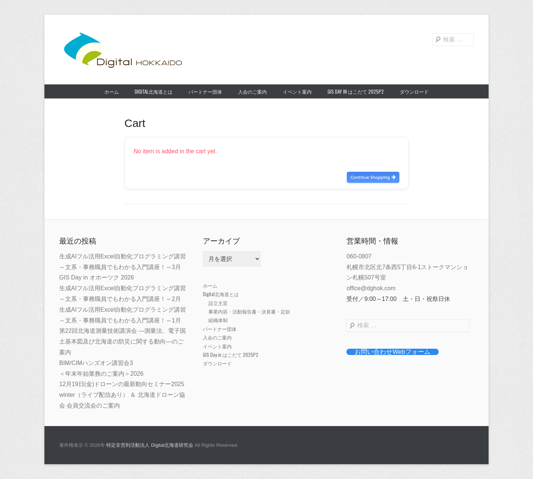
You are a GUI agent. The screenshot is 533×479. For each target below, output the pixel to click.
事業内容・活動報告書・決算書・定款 (249, 311)
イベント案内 (297, 91)
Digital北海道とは (153, 91)
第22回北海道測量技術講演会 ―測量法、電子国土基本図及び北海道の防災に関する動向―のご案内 (122, 341)
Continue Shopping (373, 177)
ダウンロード (414, 91)
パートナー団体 (205, 91)
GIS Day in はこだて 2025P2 (356, 91)
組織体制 (218, 320)
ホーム (111, 91)
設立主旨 (218, 303)
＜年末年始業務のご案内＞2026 (101, 374)
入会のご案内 (252, 91)
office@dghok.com (370, 288)
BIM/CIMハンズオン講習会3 (96, 363)
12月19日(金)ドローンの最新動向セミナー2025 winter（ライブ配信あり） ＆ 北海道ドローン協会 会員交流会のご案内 (122, 395)
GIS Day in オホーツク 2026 (96, 277)
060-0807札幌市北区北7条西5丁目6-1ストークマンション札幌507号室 (407, 267)
